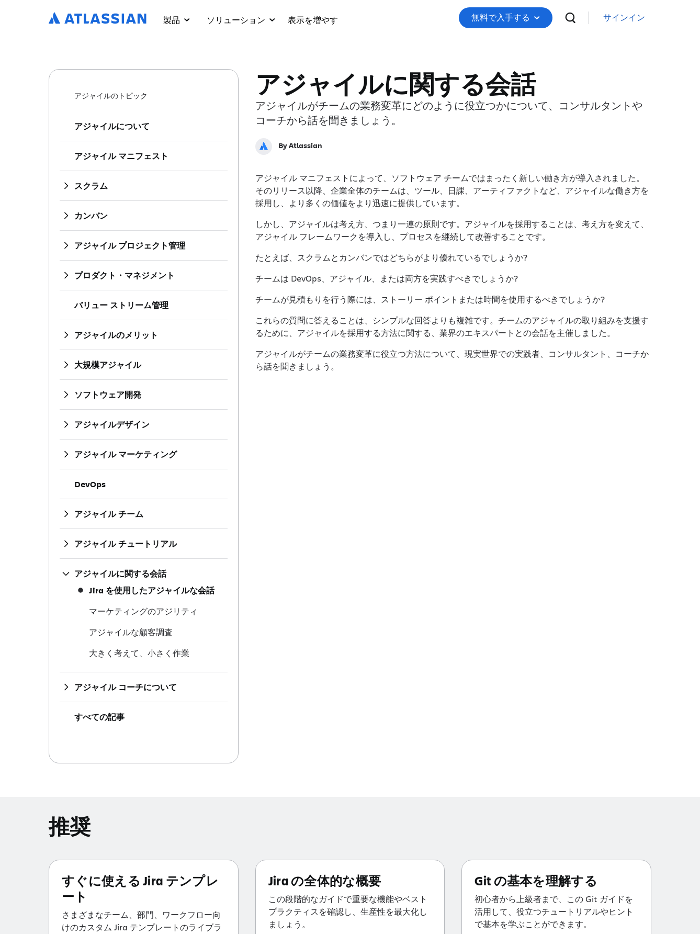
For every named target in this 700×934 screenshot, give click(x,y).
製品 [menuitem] (176, 19)
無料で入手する (505, 17)
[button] (313, 18)
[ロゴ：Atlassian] (97, 19)
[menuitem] (313, 18)
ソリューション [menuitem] (241, 19)
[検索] (570, 18)
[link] (624, 18)
